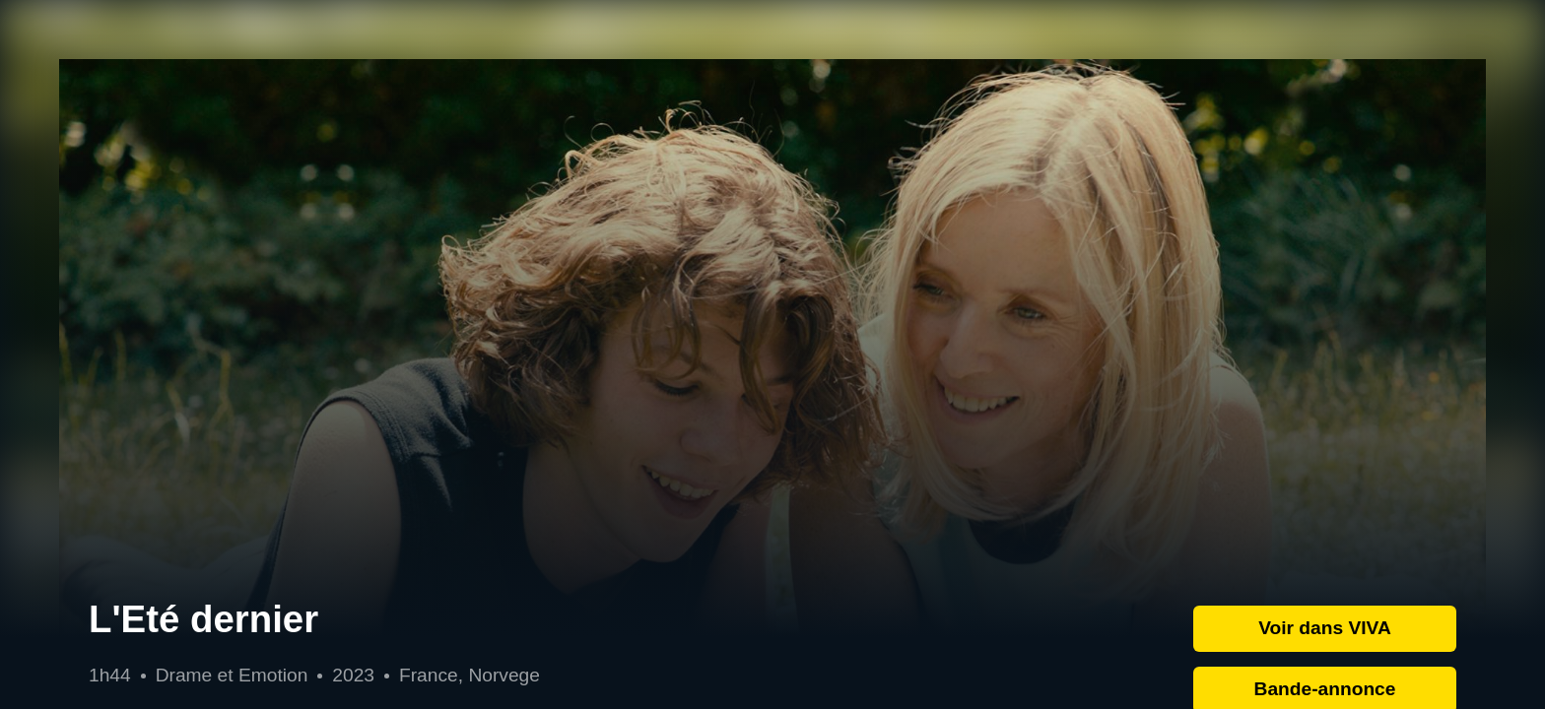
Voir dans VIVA (1324, 627)
